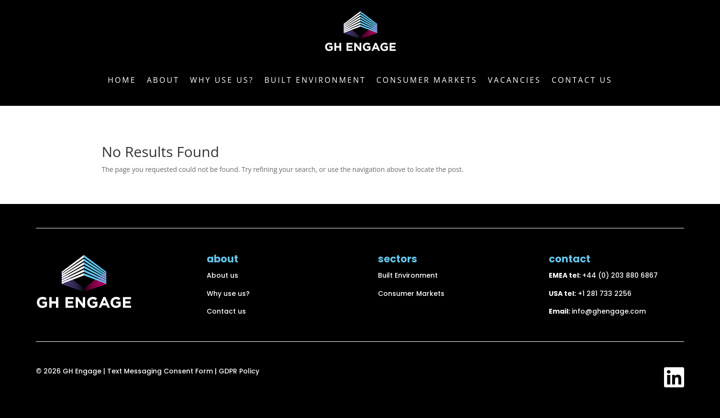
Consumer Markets (411, 293)
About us (222, 275)
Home (122, 80)
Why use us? (222, 80)
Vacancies (514, 80)
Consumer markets (427, 80)
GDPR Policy (239, 371)
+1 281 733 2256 (604, 293)
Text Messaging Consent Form (161, 371)
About (163, 80)
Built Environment (315, 80)
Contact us (582, 80)
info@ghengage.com (609, 311)
